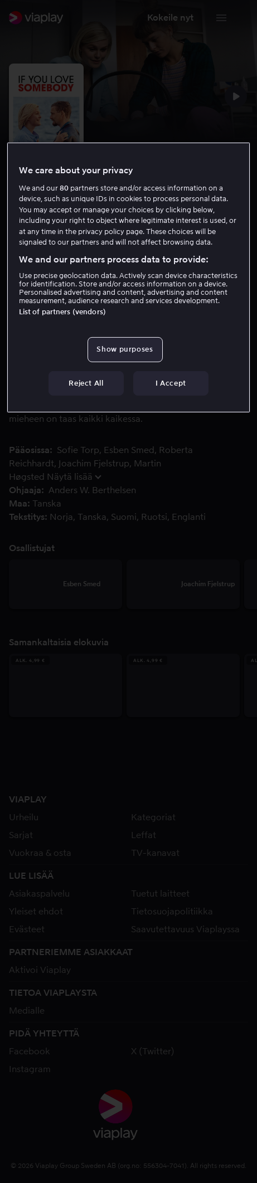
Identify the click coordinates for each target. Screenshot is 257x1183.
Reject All (86, 382)
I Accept (171, 382)
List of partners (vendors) (62, 312)
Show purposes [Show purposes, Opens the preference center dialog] (124, 349)
